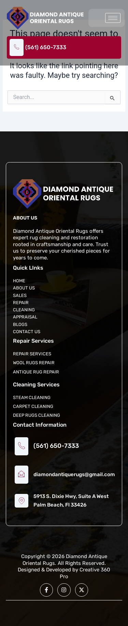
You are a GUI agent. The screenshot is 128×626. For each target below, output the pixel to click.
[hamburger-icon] (112, 18)
